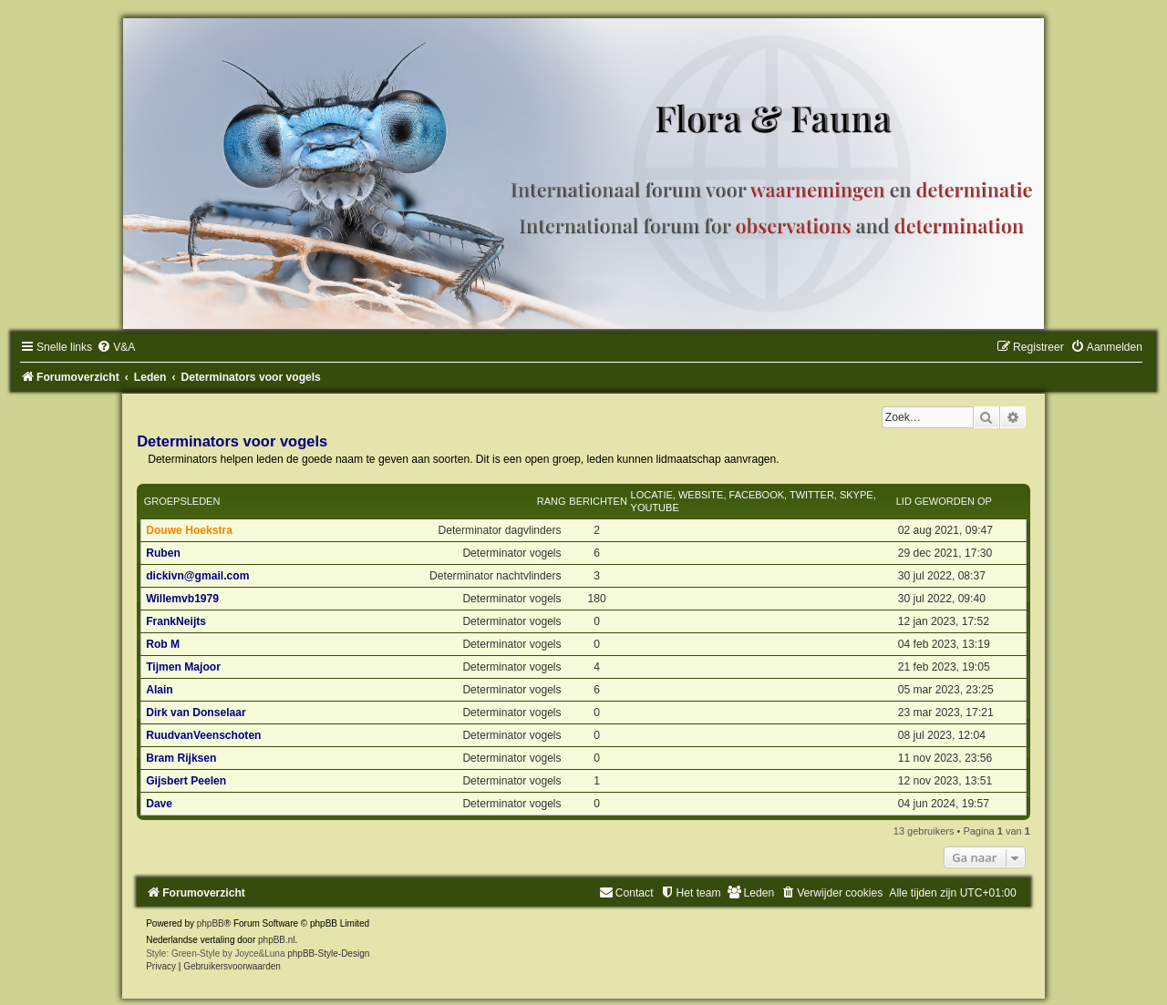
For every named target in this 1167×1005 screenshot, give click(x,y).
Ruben (163, 553)
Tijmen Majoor (183, 667)
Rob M (163, 644)
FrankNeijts (176, 621)
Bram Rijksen (181, 758)
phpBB (210, 923)
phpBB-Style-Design (328, 954)
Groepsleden (182, 501)
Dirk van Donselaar (196, 712)
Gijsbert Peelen (186, 780)
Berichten (598, 501)
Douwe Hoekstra (189, 530)
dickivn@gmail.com (197, 575)
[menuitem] (116, 347)
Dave (159, 803)
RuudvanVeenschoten (203, 735)
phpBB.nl (276, 940)
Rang (551, 501)
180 (596, 598)
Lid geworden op (944, 501)
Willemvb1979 (182, 598)
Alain (159, 689)
